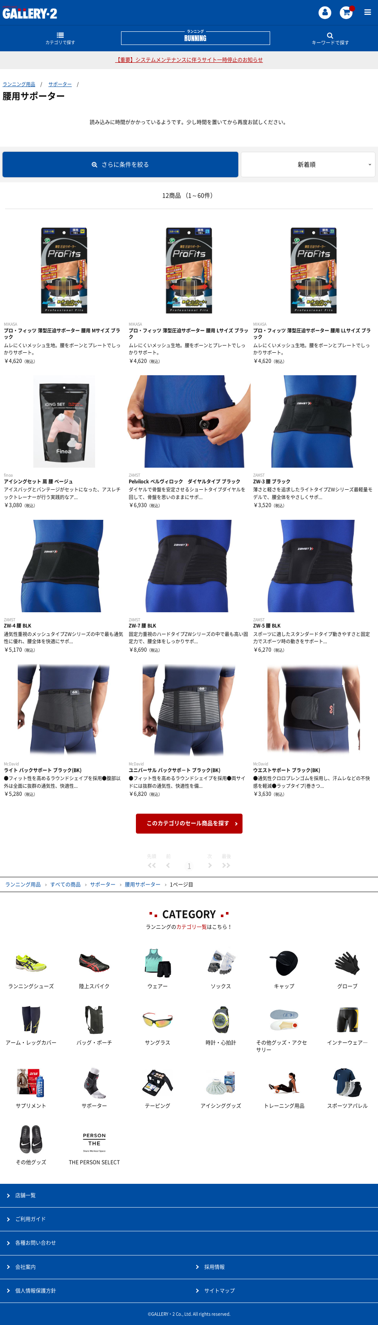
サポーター (60, 84)
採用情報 (214, 1266)
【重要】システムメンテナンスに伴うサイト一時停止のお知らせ (189, 59)
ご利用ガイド (30, 1219)
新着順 (307, 164)
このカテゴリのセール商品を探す (188, 823)
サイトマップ (219, 1290)
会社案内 (25, 1266)
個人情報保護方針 (35, 1290)
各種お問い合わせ (35, 1242)
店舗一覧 (25, 1195)
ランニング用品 (19, 84)
